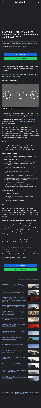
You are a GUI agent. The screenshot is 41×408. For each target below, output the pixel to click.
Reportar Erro (27, 279)
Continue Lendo (20, 54)
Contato (37, 279)
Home (19, 279)
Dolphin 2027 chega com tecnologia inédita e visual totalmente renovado (14, 371)
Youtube (23, 393)
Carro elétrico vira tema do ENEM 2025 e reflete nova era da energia (13, 338)
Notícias (18, 46)
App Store (33, 119)
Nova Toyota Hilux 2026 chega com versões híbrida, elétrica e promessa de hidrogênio (13, 305)
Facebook (17, 393)
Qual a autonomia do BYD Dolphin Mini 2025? (14, 344)
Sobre (23, 279)
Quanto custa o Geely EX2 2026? (11, 363)
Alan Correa (11, 46)
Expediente (18, 392)
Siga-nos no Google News (20, 58)
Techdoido (7, 392)
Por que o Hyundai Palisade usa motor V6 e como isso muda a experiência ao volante (13, 291)
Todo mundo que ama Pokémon (11, 74)
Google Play (22, 121)
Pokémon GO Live (20, 257)
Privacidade (33, 279)
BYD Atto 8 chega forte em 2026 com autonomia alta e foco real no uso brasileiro (13, 285)
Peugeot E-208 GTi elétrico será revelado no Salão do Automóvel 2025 (13, 325)
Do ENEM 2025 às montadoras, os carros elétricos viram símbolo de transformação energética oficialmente (13, 313)
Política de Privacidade (28, 392)
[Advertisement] (20, 17)
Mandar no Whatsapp (20, 269)
